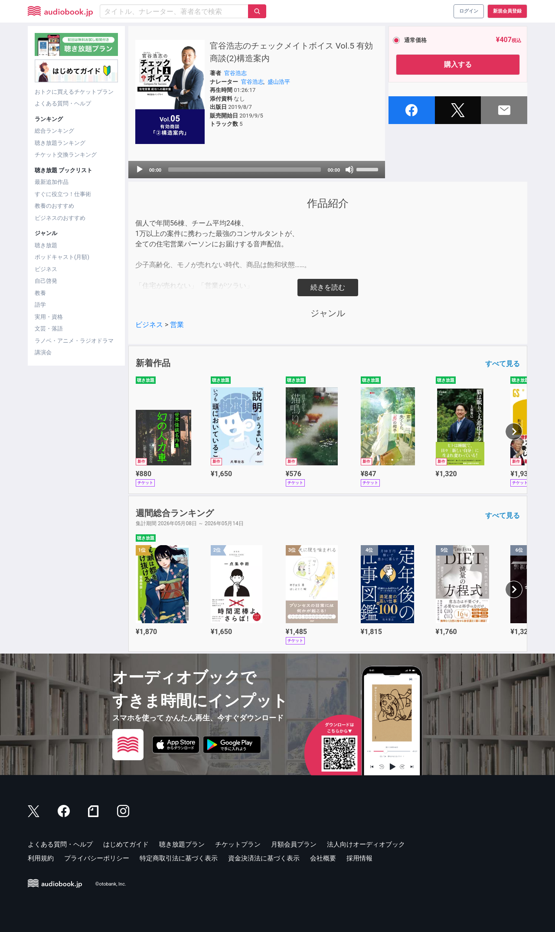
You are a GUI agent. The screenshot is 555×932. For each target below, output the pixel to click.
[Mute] (349, 169)
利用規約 (41, 858)
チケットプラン (238, 844)
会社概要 (323, 858)
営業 (177, 324)
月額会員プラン (294, 844)
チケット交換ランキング (66, 154)
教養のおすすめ (54, 206)
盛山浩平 (279, 81)
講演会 (43, 352)
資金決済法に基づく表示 (264, 858)
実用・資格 (49, 317)
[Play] (139, 169)
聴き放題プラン (182, 844)
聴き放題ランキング (60, 143)
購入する (458, 64)
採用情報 (359, 858)
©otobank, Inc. (110, 884)
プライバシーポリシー (96, 858)
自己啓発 (46, 281)
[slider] (244, 169)
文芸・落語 (49, 328)
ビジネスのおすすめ (60, 218)
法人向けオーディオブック (366, 844)
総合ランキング (54, 131)
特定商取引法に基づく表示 (179, 858)
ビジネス (46, 269)
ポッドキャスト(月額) (62, 257)
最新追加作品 (52, 182)
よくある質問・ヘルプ (63, 103)
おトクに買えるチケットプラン (74, 91)
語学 (40, 304)
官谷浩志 (235, 73)
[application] (256, 169)
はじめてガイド (126, 844)
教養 (40, 293)
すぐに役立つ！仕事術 (63, 194)
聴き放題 (46, 245)
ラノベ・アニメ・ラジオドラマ (74, 340)
